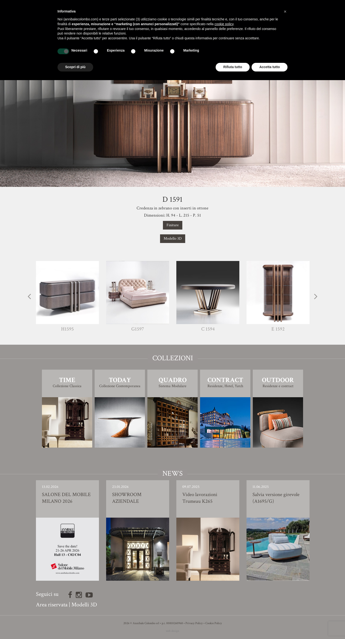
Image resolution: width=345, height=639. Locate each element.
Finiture (173, 225)
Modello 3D (173, 238)
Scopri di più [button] (75, 67)
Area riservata (52, 604)
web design (172, 631)
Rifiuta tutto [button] (232, 67)
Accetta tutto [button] (269, 67)
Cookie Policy (213, 623)
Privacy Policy (194, 623)
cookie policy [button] (223, 24)
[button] (285, 11)
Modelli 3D (84, 604)
